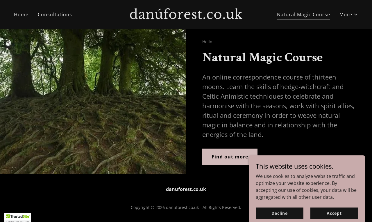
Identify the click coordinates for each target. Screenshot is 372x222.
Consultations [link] (55, 14)
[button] (348, 14)
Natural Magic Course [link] (303, 14)
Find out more (230, 157)
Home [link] (21, 14)
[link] (186, 17)
